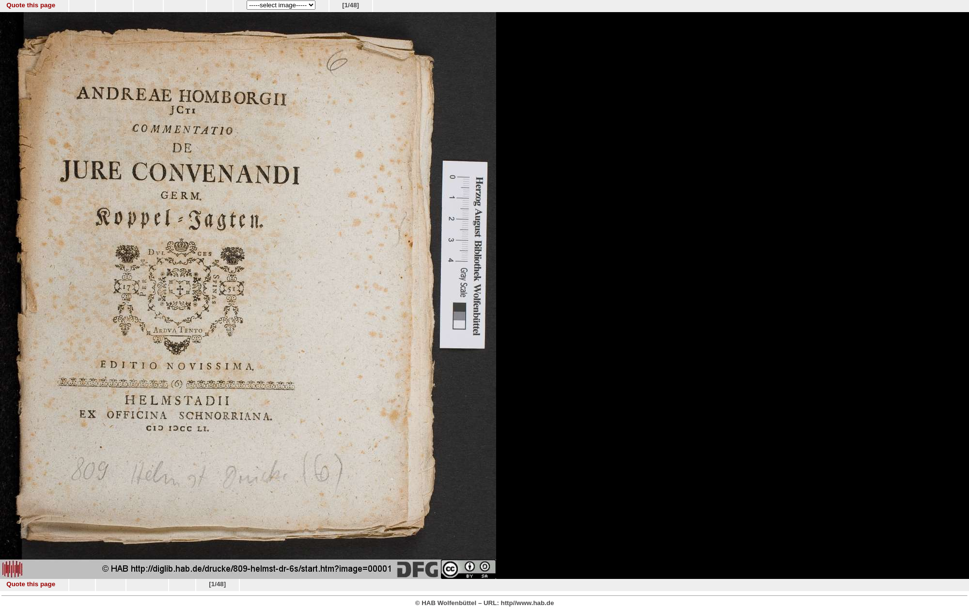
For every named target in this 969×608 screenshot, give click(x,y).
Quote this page (30, 5)
